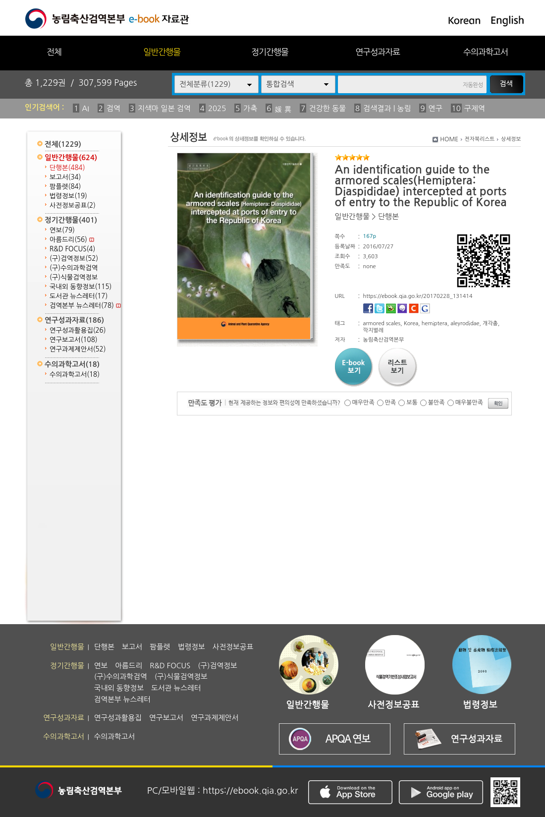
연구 (435, 108)
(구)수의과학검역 (74, 268)
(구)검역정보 (74, 258)
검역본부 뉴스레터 (85, 305)
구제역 (474, 108)
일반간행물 (161, 52)
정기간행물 (269, 52)
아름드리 (72, 239)
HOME (449, 139)
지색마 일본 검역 (164, 108)
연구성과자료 (377, 52)
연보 (62, 230)
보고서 (65, 177)
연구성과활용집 (78, 330)
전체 (54, 52)
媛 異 (282, 109)
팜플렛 (65, 186)
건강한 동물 (327, 108)
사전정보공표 (73, 205)
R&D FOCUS (72, 249)
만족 (390, 403)
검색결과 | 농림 (387, 108)
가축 (250, 108)
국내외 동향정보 (80, 287)
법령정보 (68, 196)
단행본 (67, 168)
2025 (217, 108)
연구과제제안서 (78, 349)
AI (85, 108)
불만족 (436, 403)
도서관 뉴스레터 (79, 296)
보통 (412, 403)
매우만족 (363, 403)
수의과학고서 (485, 52)
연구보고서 (74, 340)
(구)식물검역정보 (74, 277)
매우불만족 (469, 403)
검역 (113, 108)
